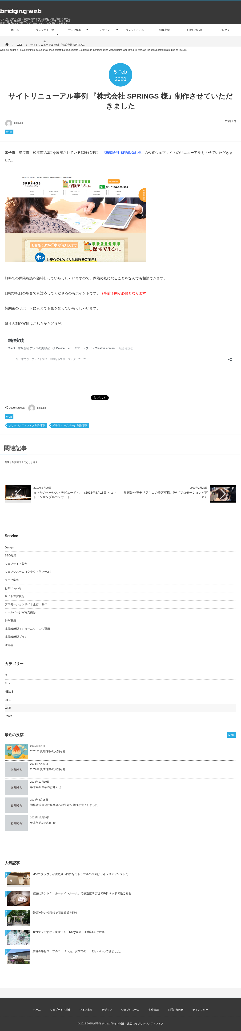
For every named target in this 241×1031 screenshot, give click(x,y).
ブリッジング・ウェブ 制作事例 (26, 425)
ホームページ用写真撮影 (20, 612)
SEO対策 (10, 555)
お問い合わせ (13, 588)
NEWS (9, 691)
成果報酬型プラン (16, 636)
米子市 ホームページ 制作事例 (70, 425)
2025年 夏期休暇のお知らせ (47, 751)
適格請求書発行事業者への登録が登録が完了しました (64, 805)
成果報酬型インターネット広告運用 (27, 628)
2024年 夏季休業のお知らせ (47, 769)
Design (9, 547)
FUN (8, 683)
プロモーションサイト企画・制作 (26, 604)
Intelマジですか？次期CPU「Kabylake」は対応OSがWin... (69, 932)
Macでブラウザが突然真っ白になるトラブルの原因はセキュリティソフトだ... (81, 874)
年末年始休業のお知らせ (45, 787)
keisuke (14, 122)
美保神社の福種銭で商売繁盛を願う (55, 912)
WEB (9, 132)
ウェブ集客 (12, 580)
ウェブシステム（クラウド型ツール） (29, 571)
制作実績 (10, 620)
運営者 (9, 645)
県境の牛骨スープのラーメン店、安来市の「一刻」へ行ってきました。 (77, 951)
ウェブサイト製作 (16, 563)
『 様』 (123, 153)
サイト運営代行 (14, 596)
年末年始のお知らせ (43, 823)
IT (6, 675)
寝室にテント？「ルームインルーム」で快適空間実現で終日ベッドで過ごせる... (83, 893)
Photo (8, 716)
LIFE (8, 700)
